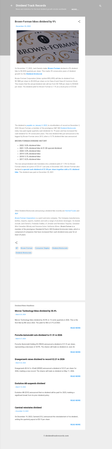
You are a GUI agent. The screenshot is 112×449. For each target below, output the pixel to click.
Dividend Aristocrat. (34, 81)
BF (17, 255)
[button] (79, 29)
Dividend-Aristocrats (23, 260)
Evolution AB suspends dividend (30, 390)
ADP (16, 221)
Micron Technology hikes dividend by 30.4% (36, 318)
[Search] (100, 6)
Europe (38, 16)
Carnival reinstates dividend (28, 415)
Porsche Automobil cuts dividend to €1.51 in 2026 (38, 342)
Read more (75, 335)
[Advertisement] (94, 58)
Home (20, 16)
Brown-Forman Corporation (25, 225)
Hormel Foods (70, 218)
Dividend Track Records (31, 5)
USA (29, 16)
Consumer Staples (42, 255)
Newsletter (52, 16)
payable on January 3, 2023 (37, 132)
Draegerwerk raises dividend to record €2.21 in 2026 (39, 366)
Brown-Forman (54, 75)
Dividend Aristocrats (68, 135)
